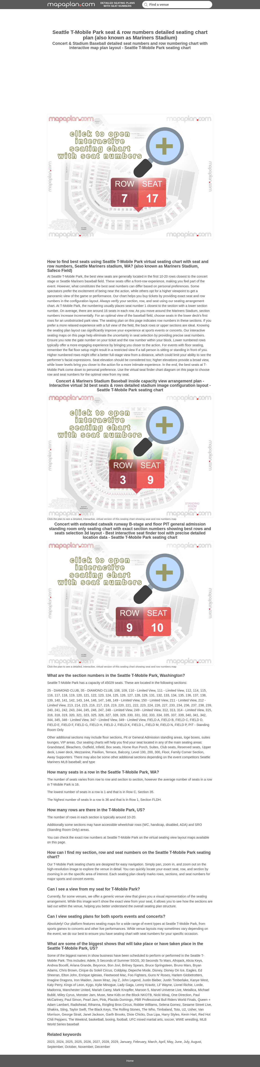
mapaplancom (70, 4)
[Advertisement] (24, 82)
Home (130, 1060)
